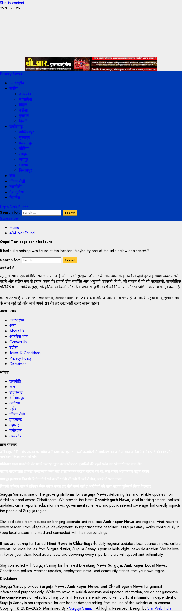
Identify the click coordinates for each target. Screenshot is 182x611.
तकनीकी (15, 186)
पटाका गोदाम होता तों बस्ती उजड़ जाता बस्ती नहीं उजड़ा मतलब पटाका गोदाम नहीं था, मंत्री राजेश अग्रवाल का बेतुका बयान (74, 471)
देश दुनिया (16, 192)
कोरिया (23, 148)
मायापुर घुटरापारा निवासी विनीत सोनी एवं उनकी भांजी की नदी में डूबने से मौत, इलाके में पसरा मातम (61, 479)
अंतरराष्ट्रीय (16, 83)
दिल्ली (23, 121)
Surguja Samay (81, 608)
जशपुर (23, 159)
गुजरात (24, 115)
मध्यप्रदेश (25, 99)
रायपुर (23, 154)
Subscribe (9, 218)
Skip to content (12, 2)
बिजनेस (14, 197)
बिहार (23, 105)
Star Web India (159, 608)
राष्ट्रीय (13, 88)
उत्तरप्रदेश (25, 94)
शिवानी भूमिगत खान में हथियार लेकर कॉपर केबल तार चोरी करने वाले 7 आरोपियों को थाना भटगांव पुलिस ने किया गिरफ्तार (75, 486)
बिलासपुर (25, 170)
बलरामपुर (25, 143)
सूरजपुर (24, 137)
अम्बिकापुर (26, 132)
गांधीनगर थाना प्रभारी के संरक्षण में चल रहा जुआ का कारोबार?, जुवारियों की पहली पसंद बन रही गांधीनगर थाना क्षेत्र (71, 464)
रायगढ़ (23, 165)
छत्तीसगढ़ (16, 126)
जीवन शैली (17, 181)
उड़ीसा (23, 110)
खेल (12, 176)
